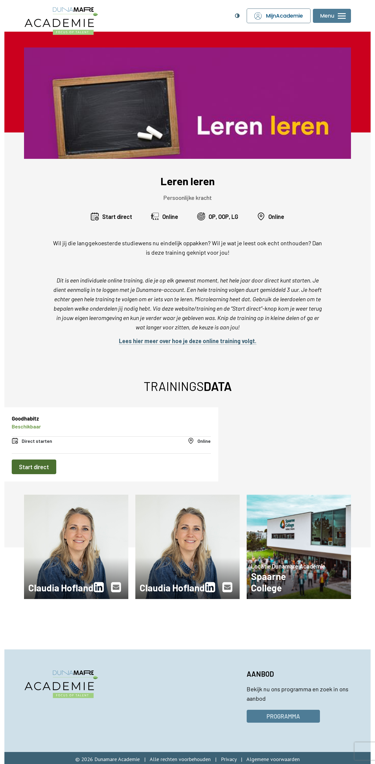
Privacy (228, 759)
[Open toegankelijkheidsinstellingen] (237, 15)
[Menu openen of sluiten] (332, 16)
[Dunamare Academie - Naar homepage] (73, 17)
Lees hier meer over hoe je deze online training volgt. (187, 340)
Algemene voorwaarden (273, 759)
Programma (283, 716)
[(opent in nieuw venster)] (100, 587)
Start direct (34, 466)
